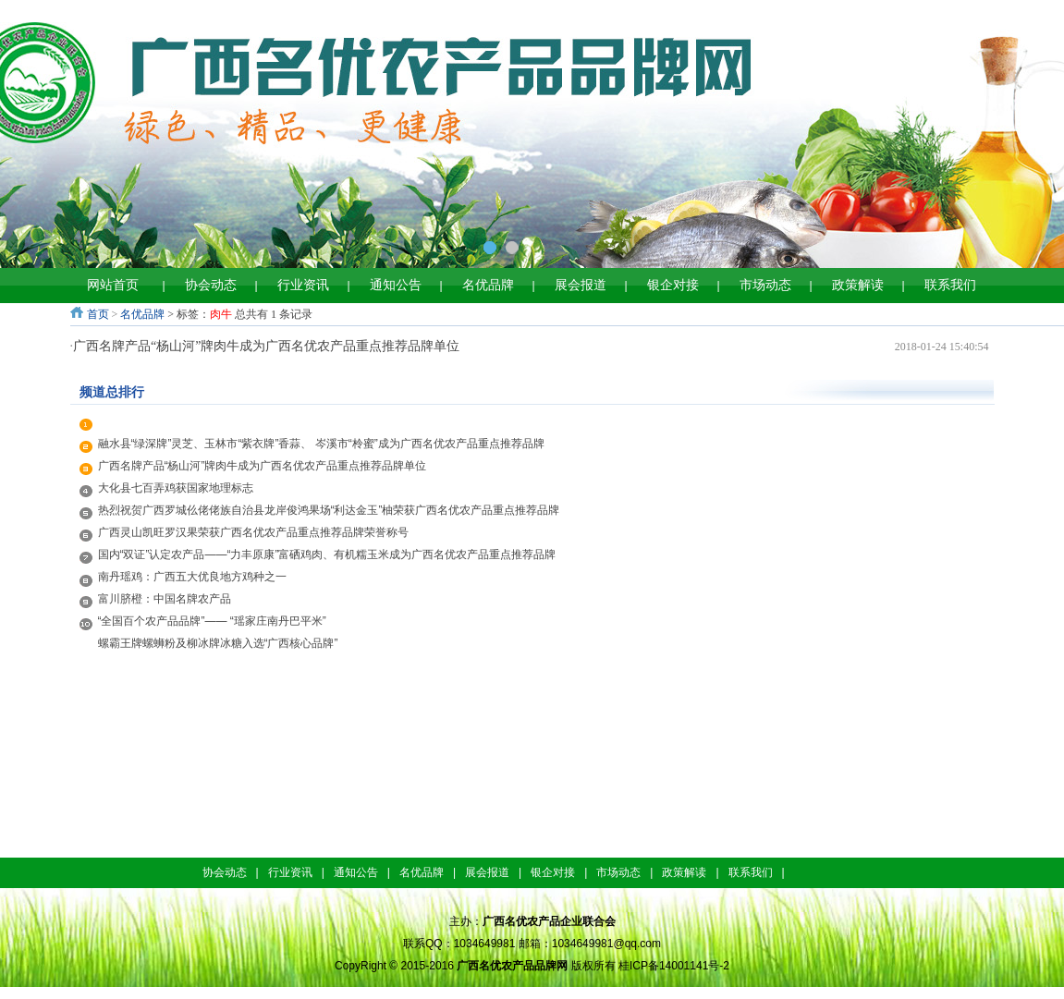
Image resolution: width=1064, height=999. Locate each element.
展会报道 (580, 285)
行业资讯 (303, 285)
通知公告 (396, 285)
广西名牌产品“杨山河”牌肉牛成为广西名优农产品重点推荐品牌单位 (266, 346)
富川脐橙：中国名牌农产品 (164, 598)
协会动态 (211, 285)
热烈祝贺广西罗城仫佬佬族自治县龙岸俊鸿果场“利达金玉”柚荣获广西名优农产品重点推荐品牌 (329, 510)
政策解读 (858, 285)
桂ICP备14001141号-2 (673, 965)
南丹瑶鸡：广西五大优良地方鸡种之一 (192, 576)
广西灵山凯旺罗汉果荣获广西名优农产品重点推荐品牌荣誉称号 (253, 532)
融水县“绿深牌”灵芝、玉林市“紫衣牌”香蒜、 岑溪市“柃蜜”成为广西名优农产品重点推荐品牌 (321, 443)
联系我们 (950, 285)
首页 (98, 314)
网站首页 (113, 285)
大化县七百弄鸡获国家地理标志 (175, 487)
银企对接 (673, 285)
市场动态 (765, 285)
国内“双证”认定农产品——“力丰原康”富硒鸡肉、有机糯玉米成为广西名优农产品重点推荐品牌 (327, 554)
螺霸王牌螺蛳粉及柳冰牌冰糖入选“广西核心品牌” (223, 643)
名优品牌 (488, 285)
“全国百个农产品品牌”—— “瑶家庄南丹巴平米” (212, 621)
